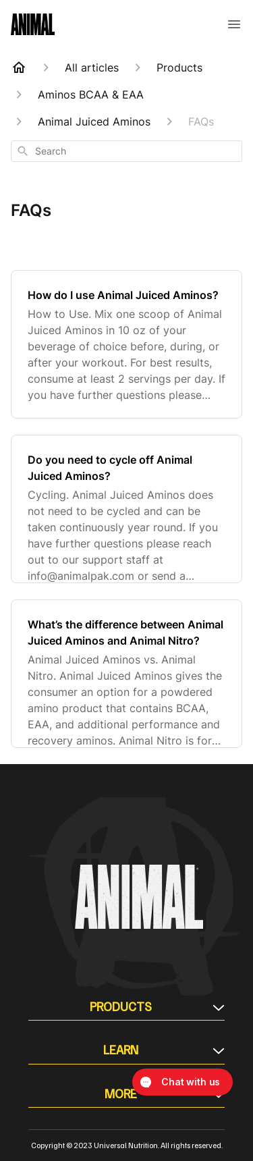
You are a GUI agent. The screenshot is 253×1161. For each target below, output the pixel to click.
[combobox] (126, 151)
